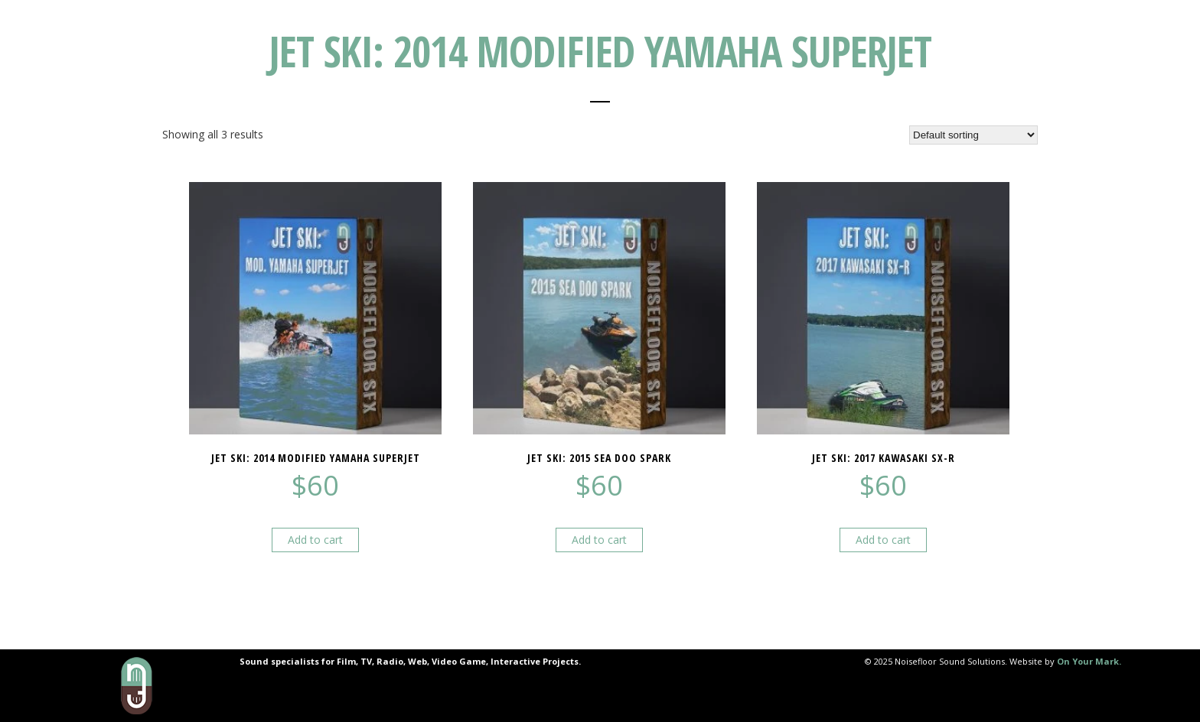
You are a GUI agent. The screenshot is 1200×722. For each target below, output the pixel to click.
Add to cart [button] (315, 539)
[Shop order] (973, 135)
